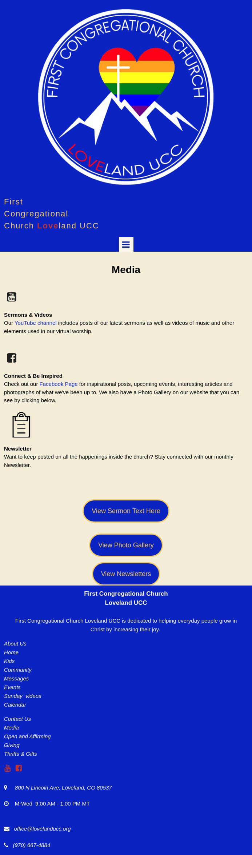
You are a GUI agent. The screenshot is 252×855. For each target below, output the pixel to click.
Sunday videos (22, 696)
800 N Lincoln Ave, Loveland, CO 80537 (59, 787)
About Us (15, 643)
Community (18, 670)
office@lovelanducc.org (42, 829)
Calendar (15, 705)
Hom (10, 652)
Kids (9, 661)
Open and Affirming (27, 736)
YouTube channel (36, 323)
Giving (12, 745)
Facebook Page (59, 384)
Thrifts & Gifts (20, 754)
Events (12, 687)
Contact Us (17, 719)
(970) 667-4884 (30, 845)
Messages (16, 678)
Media (11, 727)
